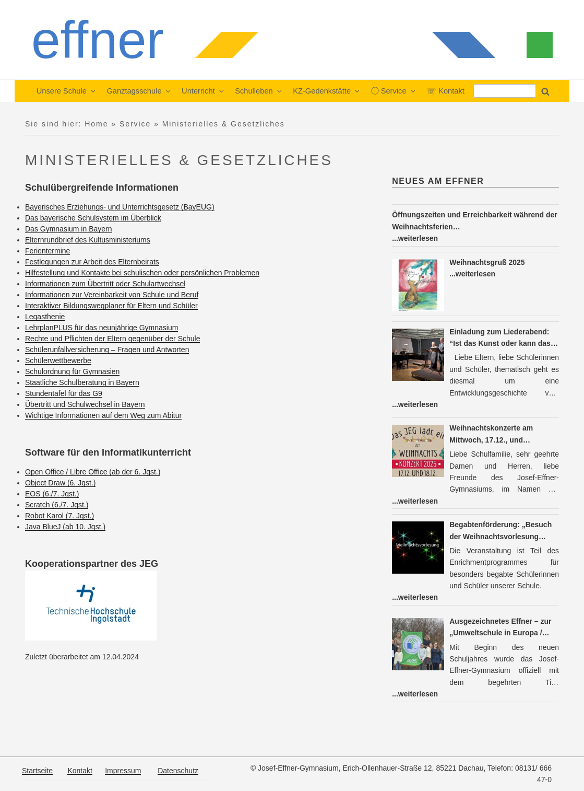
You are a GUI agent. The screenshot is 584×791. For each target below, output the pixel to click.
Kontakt (79, 770)
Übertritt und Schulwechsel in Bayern (85, 404)
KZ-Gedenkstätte (327, 91)
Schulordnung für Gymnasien (72, 371)
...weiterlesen (415, 238)
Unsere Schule (67, 91)
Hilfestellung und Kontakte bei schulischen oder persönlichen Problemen (142, 273)
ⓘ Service (394, 91)
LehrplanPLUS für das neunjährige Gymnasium (101, 327)
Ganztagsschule (139, 91)
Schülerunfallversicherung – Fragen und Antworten (107, 349)
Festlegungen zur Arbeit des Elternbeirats (92, 262)
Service (135, 124)
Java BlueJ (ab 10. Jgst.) (65, 526)
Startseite (37, 770)
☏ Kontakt (445, 91)
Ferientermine (47, 251)
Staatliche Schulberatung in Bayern (82, 382)
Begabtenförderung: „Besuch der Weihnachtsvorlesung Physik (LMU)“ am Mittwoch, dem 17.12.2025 (500, 531)
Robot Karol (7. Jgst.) (59, 515)
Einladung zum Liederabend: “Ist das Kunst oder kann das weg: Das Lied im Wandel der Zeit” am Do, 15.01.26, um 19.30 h (503, 339)
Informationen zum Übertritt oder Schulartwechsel (105, 284)
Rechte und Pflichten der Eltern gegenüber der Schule (112, 338)
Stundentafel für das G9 (63, 393)
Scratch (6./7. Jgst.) (56, 505)
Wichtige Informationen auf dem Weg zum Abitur (103, 415)
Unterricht (203, 91)
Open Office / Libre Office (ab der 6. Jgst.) (92, 472)
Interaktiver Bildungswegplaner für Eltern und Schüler (111, 305)
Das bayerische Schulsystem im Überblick (93, 218)
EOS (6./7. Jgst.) (52, 494)
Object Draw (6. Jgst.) (60, 483)
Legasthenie (45, 316)
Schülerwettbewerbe (58, 360)
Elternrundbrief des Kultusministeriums (87, 240)
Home (96, 124)
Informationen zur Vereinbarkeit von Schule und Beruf (111, 294)
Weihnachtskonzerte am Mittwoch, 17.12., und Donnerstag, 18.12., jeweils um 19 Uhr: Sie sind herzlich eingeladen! (502, 435)
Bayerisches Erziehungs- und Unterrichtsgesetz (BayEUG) (119, 207)
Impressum (123, 770)
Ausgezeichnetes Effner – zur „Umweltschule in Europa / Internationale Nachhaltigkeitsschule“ (500, 628)
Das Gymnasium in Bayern (68, 229)
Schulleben (259, 91)
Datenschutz (178, 770)
